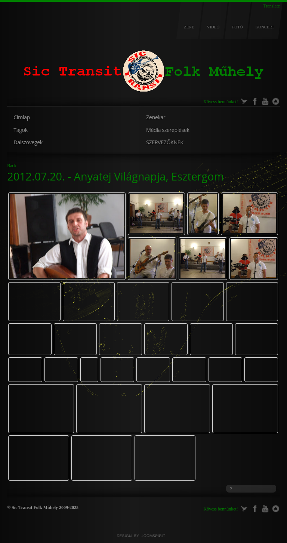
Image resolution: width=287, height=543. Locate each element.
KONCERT (264, 27)
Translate (271, 6)
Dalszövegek (28, 142)
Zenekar (155, 117)
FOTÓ (237, 27)
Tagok (20, 129)
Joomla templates (143, 535)
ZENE (189, 27)
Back (11, 165)
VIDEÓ (213, 27)
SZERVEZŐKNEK (164, 142)
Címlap (21, 117)
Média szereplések (167, 129)
